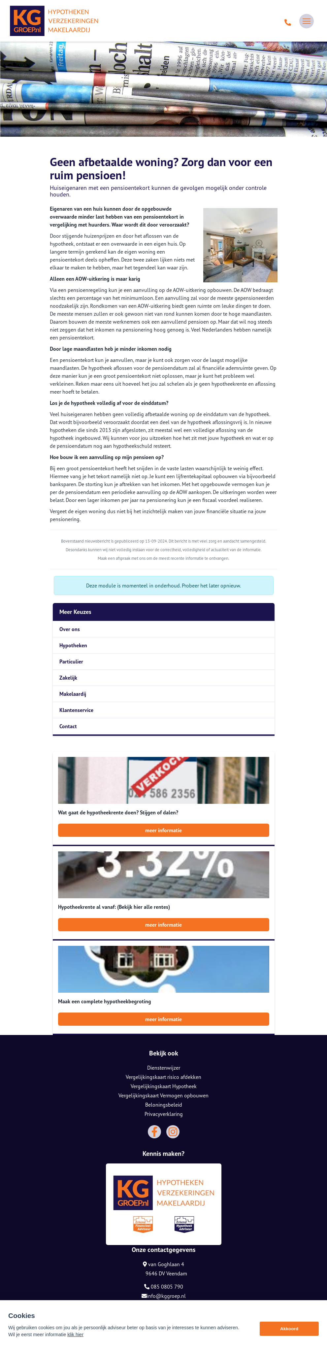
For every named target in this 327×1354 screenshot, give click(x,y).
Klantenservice (76, 710)
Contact (68, 726)
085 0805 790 (163, 1286)
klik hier (75, 1335)
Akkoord (289, 1329)
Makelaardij (72, 694)
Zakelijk (68, 677)
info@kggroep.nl (164, 1296)
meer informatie (163, 830)
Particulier (71, 661)
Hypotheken (73, 645)
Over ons (69, 629)
